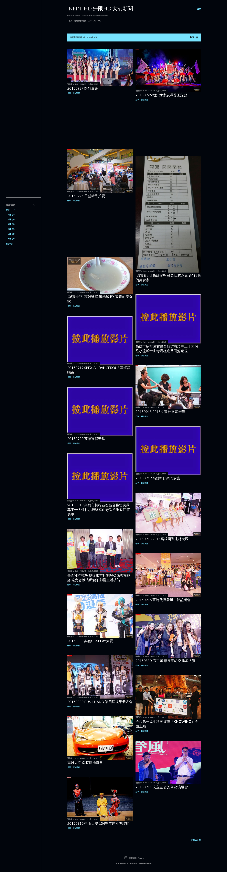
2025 (10, 210)
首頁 (69, 20)
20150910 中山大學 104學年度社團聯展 (98, 823)
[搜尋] (199, 8)
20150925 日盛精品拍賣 (86, 196)
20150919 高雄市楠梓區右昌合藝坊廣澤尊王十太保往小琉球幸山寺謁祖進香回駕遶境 (98, 509)
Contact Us (93, 20)
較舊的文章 (196, 840)
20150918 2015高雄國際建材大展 (162, 539)
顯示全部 (194, 37)
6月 (11, 214)
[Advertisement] (100, 122)
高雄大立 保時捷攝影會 (85, 762)
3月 (11, 229)
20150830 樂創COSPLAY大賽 (90, 641)
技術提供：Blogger (134, 858)
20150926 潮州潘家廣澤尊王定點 (161, 95)
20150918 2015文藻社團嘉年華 (160, 411)
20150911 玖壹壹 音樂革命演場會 (162, 787)
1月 (11, 238)
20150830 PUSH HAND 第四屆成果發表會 (100, 702)
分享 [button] (69, 93)
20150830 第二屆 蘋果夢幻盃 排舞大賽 (166, 660)
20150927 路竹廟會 (82, 88)
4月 (11, 224)
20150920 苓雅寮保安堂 (86, 438)
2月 (11, 234)
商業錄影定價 (79, 20)
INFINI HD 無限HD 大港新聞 (100, 8)
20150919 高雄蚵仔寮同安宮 (158, 478)
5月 (11, 219)
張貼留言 (76, 93)
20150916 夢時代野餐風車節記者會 (163, 600)
